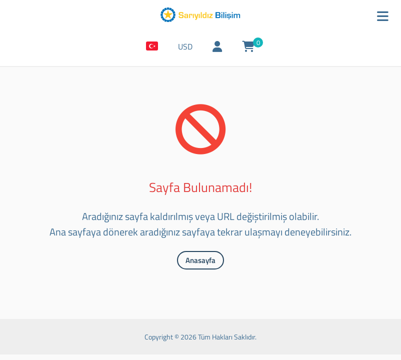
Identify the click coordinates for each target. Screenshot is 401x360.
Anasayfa (201, 260)
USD (185, 46)
